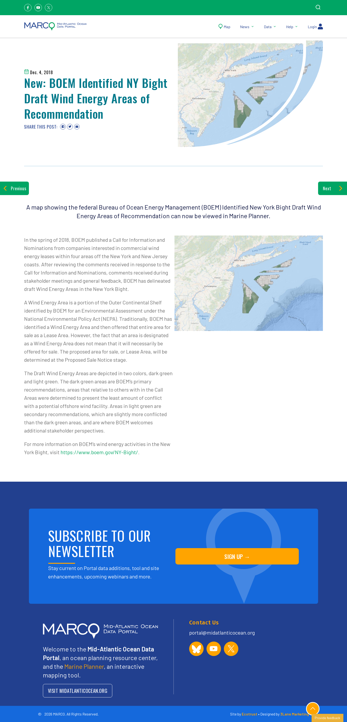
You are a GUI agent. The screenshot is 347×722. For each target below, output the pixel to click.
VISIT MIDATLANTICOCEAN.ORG (77, 690)
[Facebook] (28, 7)
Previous (14, 188)
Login (315, 26)
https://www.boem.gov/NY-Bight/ (99, 452)
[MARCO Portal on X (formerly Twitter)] (231, 649)
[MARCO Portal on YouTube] (214, 649)
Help (292, 26)
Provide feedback (327, 718)
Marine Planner (84, 666)
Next (332, 188)
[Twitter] (48, 7)
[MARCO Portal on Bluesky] (196, 649)
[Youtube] (38, 7)
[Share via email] (77, 127)
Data (270, 26)
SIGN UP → (237, 556)
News (247, 26)
